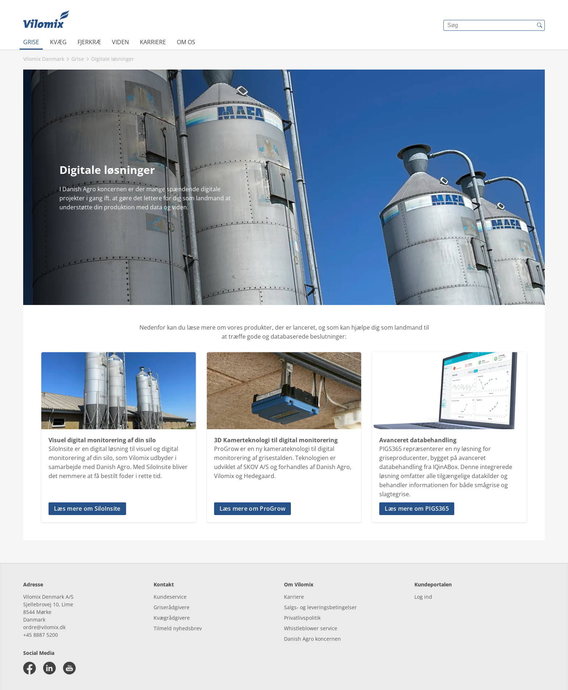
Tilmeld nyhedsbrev (178, 628)
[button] (119, 508)
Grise (31, 42)
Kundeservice (170, 596)
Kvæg (58, 42)
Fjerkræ (89, 42)
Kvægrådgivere (172, 617)
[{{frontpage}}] (46, 19)
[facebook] (29, 668)
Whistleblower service (310, 628)
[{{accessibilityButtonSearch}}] (539, 25)
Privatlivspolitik (302, 617)
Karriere (153, 42)
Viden (120, 42)
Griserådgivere (171, 607)
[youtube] (69, 668)
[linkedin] (49, 668)
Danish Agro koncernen (312, 638)
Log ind (423, 596)
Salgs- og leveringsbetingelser (320, 607)
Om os (186, 42)
